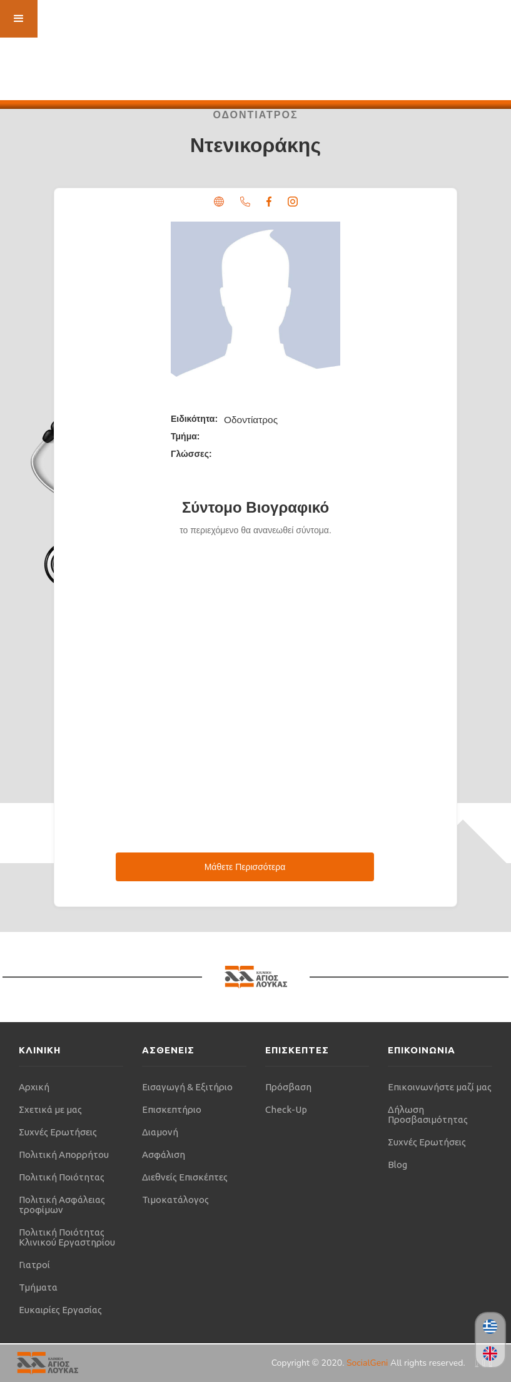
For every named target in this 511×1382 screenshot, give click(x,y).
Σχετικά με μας (50, 1109)
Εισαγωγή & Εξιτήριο (187, 1087)
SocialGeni (368, 1363)
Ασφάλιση (163, 1154)
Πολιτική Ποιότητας (61, 1177)
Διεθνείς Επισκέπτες (185, 1177)
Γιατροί (34, 1264)
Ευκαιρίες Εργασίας (60, 1309)
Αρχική (34, 1087)
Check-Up (286, 1109)
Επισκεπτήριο (171, 1109)
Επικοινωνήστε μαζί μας (440, 1087)
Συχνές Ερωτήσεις (58, 1132)
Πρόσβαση (288, 1087)
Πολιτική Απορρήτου (64, 1154)
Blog (397, 1164)
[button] (19, 19)
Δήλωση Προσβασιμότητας (428, 1114)
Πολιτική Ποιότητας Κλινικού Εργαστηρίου (67, 1237)
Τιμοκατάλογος (175, 1199)
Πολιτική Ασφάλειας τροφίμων (62, 1204)
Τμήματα (38, 1287)
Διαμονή (160, 1132)
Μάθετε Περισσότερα (245, 867)
